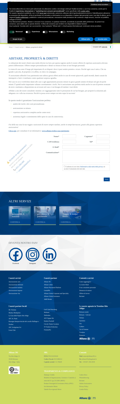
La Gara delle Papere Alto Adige (19, 315)
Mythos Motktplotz (15, 313)
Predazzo (82, 335)
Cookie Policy (83, 389)
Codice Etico (83, 375)
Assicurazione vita (14, 293)
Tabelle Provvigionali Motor (52, 389)
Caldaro (81, 326)
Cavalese (82, 332)
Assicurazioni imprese (15, 290)
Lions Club (12, 330)
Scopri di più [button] (17, 39)
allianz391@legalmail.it (89, 359)
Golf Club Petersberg (50, 309)
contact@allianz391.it (89, 356)
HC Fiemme (12, 310)
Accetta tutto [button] (102, 39)
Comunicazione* (52, 152)
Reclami (81, 296)
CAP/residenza (53, 142)
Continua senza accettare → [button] (100, 4)
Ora (80, 323)
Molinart (46, 312)
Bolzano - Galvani (85, 315)
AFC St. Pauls (13, 318)
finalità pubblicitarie (22, 17)
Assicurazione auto (14, 282)
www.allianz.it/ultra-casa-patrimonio (55, 131)
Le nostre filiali (84, 285)
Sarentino (82, 321)
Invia (106, 179)
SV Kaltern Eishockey (51, 327)
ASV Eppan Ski (49, 318)
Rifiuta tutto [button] (85, 39)
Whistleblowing (84, 378)
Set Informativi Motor (50, 386)
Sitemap (46, 375)
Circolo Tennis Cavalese (51, 324)
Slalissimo (47, 315)
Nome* (56, 136)
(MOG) (62, 380)
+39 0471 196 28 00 (88, 362)
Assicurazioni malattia (15, 287)
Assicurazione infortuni (16, 285)
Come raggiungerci (85, 282)
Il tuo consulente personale (87, 287)
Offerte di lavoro (84, 293)
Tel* (91, 142)
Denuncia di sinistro (85, 290)
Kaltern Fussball (49, 321)
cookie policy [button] (85, 11)
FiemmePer (47, 330)
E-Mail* (56, 147)
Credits (52, 375)
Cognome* (88, 136)
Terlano (81, 318)
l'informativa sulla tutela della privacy (91, 167)
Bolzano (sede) (84, 312)
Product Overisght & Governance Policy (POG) (58, 383)
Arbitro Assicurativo (85, 383)
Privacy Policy (83, 386)
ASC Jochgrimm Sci (15, 327)
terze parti (43, 13)
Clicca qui (12, 131)
